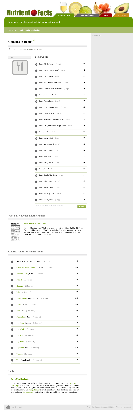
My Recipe (122, 15)
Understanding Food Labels (30, 30)
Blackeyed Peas (22, 274)
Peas (18, 311)
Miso (18, 292)
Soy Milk (20, 335)
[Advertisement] (112, 53)
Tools (106, 15)
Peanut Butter (21, 298)
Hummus (19, 286)
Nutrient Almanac (87, 15)
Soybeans (20, 348)
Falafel (19, 280)
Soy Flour (20, 323)
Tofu (18, 360)
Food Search (12, 30)
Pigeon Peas (21, 317)
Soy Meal (20, 329)
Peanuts (19, 305)
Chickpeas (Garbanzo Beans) (27, 268)
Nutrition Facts (64, 15)
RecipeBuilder (34, 390)
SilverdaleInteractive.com (97, 407)
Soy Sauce (20, 342)
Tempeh (19, 354)
